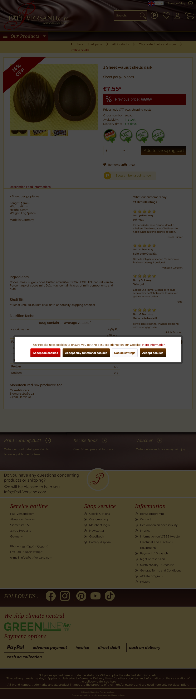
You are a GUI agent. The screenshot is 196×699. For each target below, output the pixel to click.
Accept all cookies (45, 353)
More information (153, 344)
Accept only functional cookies (86, 353)
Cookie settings (124, 353)
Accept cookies (152, 353)
